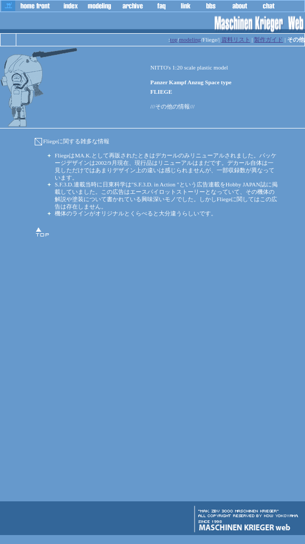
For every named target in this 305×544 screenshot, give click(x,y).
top (173, 39)
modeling (190, 39)
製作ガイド (268, 39)
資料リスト (235, 39)
